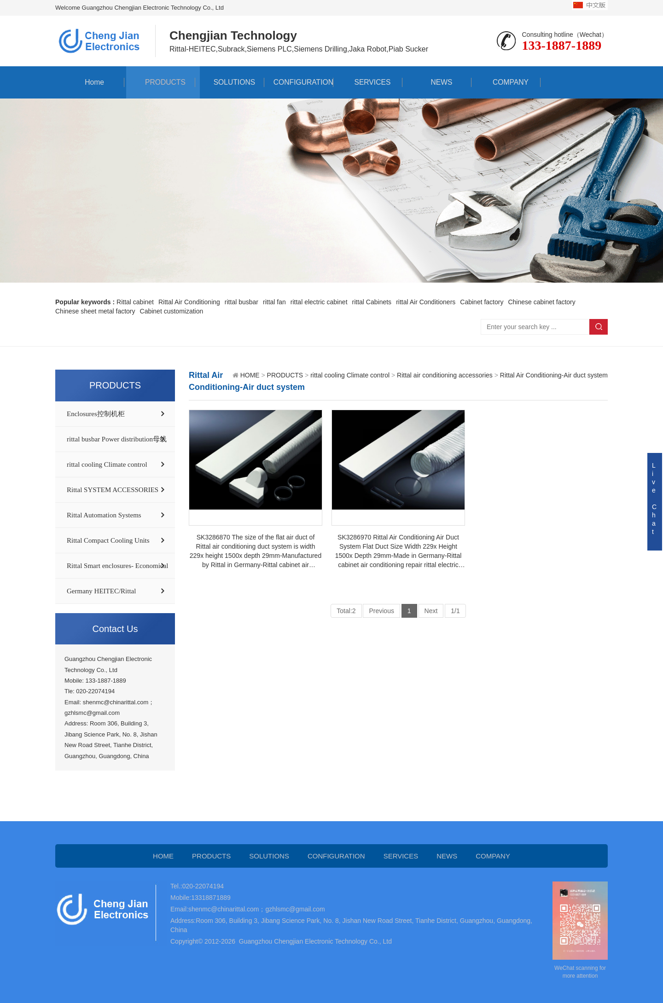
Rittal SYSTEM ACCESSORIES (112, 489)
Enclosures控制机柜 (96, 413)
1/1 (455, 611)
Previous (381, 611)
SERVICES (368, 82)
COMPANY (506, 82)
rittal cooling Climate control (107, 464)
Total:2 (346, 611)
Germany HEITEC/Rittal (101, 591)
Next (431, 611)
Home (90, 82)
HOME (250, 375)
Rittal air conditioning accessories (445, 375)
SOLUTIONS (230, 82)
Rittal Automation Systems (104, 515)
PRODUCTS (160, 82)
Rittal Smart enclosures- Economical (117, 565)
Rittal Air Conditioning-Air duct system (554, 375)
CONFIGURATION (298, 82)
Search (598, 327)
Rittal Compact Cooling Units (108, 540)
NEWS (437, 82)
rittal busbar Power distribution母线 (117, 439)
